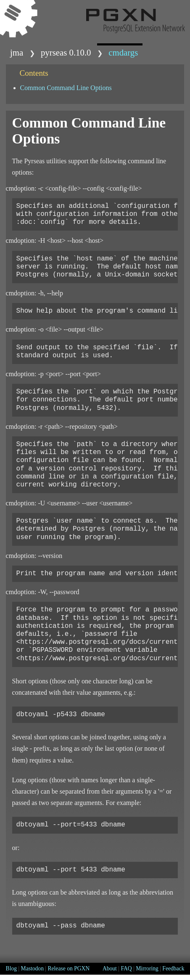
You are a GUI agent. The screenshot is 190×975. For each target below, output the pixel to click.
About (110, 968)
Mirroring (147, 968)
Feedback (173, 968)
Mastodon (32, 968)
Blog (11, 968)
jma (16, 52)
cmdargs (123, 52)
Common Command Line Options (66, 87)
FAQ (126, 968)
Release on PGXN (69, 968)
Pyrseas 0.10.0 (66, 52)
